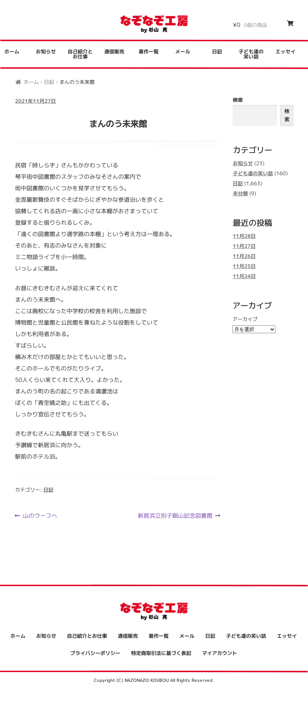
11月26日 (244, 256)
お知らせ (46, 51)
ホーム (31, 81)
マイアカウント (219, 653)
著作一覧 (149, 51)
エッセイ (285, 51)
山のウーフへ (40, 515)
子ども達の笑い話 (251, 54)
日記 (217, 51)
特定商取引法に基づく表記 (161, 653)
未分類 (240, 193)
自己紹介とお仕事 (80, 54)
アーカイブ (245, 319)
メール (182, 51)
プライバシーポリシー (95, 653)
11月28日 (244, 236)
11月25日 (244, 266)
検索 (238, 99)
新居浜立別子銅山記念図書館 (175, 515)
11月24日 (244, 276)
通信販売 (114, 51)
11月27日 (244, 246)
